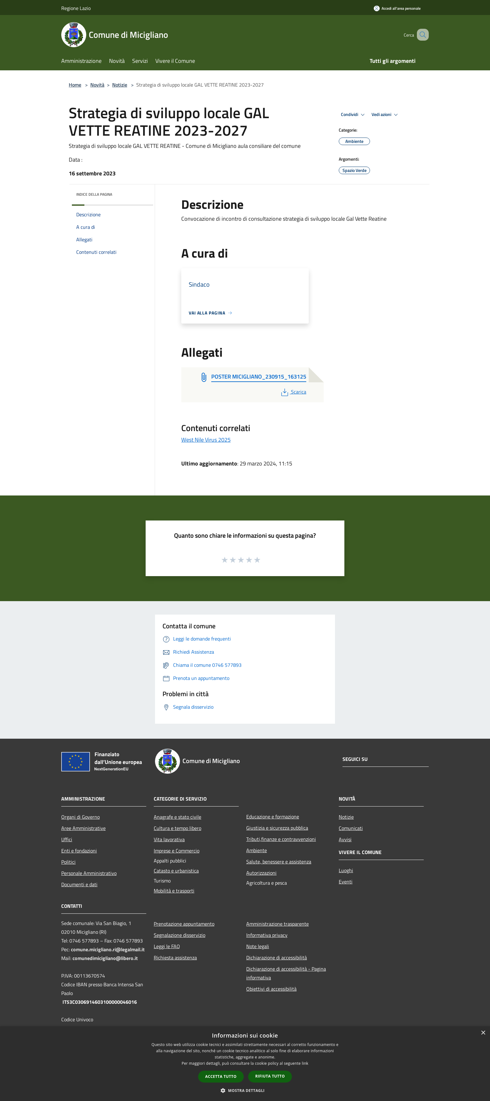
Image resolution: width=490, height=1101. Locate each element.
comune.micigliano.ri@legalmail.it (108, 949)
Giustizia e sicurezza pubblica (277, 828)
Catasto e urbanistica (176, 870)
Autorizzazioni (261, 873)
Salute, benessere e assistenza (278, 861)
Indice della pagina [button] (94, 194)
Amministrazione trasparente (277, 924)
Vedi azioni (386, 114)
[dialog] (245, 1063)
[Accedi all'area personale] (397, 8)
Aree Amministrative (83, 828)
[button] (245, 1090)
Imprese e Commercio (176, 850)
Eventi (345, 881)
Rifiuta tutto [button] (270, 1076)
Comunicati (351, 828)
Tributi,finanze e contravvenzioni (281, 839)
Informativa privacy (267, 935)
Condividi (354, 114)
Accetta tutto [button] (221, 1076)
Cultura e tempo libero (177, 828)
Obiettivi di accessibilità (271, 989)
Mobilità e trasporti (174, 890)
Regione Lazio (76, 8)
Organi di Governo (80, 817)
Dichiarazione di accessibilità (276, 957)
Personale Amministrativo (89, 873)
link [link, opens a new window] (305, 1063)
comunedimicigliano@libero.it (105, 958)
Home (75, 84)
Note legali (257, 946)
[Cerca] (421, 34)
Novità (97, 84)
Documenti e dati (79, 884)
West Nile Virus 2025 (206, 439)
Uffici (66, 839)
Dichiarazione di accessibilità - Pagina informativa (286, 973)
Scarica (293, 391)
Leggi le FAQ (167, 946)
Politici (68, 862)
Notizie (119, 84)
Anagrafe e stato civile (177, 817)
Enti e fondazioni (79, 850)
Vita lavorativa (169, 839)
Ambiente (256, 850)
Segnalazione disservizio (179, 935)
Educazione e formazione (272, 816)
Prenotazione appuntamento (184, 924)
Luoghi (346, 870)
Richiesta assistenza (175, 957)
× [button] (483, 1033)
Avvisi (345, 839)
